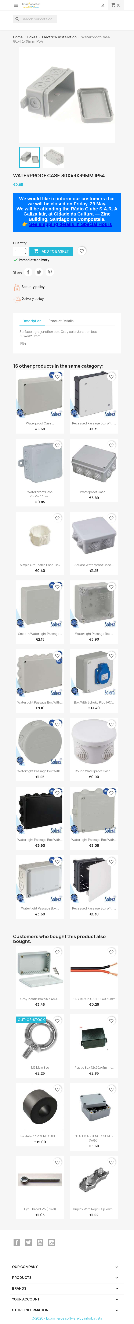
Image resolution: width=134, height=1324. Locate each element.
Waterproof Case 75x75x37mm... (40, 494)
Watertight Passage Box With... (40, 702)
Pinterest (50, 272)
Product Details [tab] (60, 321)
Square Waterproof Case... (94, 565)
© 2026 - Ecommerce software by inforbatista (67, 1318)
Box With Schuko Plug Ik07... (94, 702)
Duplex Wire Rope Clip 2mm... (94, 1209)
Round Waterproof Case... (94, 771)
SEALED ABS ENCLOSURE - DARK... (94, 1138)
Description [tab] (32, 321)
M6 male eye (40, 1067)
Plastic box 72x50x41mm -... (94, 1067)
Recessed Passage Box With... (94, 423)
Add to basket (51, 251)
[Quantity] (18, 251)
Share (28, 272)
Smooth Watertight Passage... (40, 634)
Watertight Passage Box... (94, 634)
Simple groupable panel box (40, 565)
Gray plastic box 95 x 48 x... (40, 999)
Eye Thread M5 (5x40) (40, 1209)
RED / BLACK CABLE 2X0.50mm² (94, 999)
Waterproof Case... (40, 423)
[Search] (35, 19)
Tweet (39, 272)
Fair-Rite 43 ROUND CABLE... (40, 1136)
